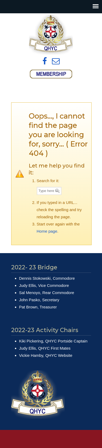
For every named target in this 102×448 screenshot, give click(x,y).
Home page (47, 231)
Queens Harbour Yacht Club (51, 35)
